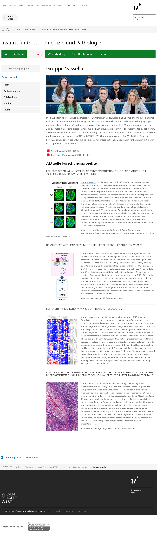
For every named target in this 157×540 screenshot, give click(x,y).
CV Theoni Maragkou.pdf (70, 154)
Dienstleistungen (82, 54)
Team (6, 84)
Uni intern (57, 5)
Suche (86, 5)
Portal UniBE (11, 17)
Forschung (36, 54)
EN (74, 5)
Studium (18, 54)
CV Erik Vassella (65, 150)
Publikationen (11, 97)
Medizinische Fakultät (26, 29)
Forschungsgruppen (19, 68)
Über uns (103, 54)
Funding (8, 103)
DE (69, 5)
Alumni (7, 109)
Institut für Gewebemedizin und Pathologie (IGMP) (37, 467)
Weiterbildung (57, 54)
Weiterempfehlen (13, 457)
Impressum (82, 511)
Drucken (33, 457)
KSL (37, 5)
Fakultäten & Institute (6, 29)
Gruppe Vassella (9, 76)
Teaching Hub (46, 5)
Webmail (30, 5)
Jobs (4, 5)
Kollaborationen (12, 90)
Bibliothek (12, 5)
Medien (21, 5)
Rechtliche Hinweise (64, 511)
